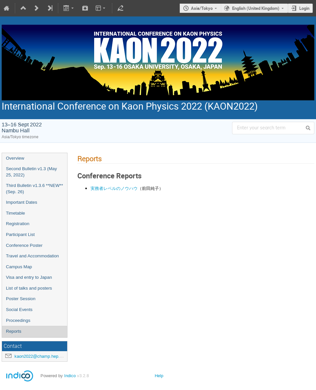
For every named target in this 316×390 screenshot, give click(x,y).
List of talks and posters (29, 288)
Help (159, 375)
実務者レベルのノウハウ (114, 188)
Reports (13, 331)
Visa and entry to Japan (29, 277)
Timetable (15, 213)
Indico (70, 375)
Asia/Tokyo (202, 8)
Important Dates (21, 202)
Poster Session (21, 298)
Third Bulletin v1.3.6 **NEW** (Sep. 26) (34, 188)
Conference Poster (24, 245)
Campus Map (19, 266)
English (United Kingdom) (255, 8)
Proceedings (18, 320)
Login (304, 8)
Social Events (19, 309)
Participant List (20, 234)
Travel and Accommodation (32, 255)
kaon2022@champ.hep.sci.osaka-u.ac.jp (53, 356)
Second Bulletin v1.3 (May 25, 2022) (31, 171)
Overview (15, 158)
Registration (17, 223)
